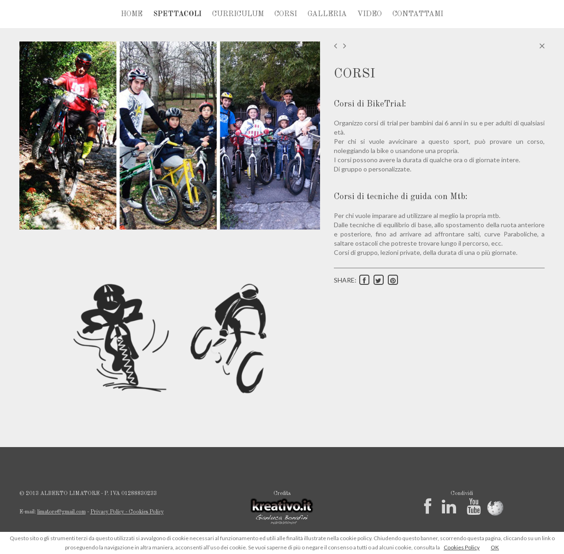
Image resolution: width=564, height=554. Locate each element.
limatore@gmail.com (61, 512)
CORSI (285, 14)
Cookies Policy (462, 547)
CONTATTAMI (417, 14)
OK (495, 547)
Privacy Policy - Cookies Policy (127, 512)
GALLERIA (327, 14)
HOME (131, 14)
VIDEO (369, 14)
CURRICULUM (238, 14)
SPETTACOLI (177, 14)
